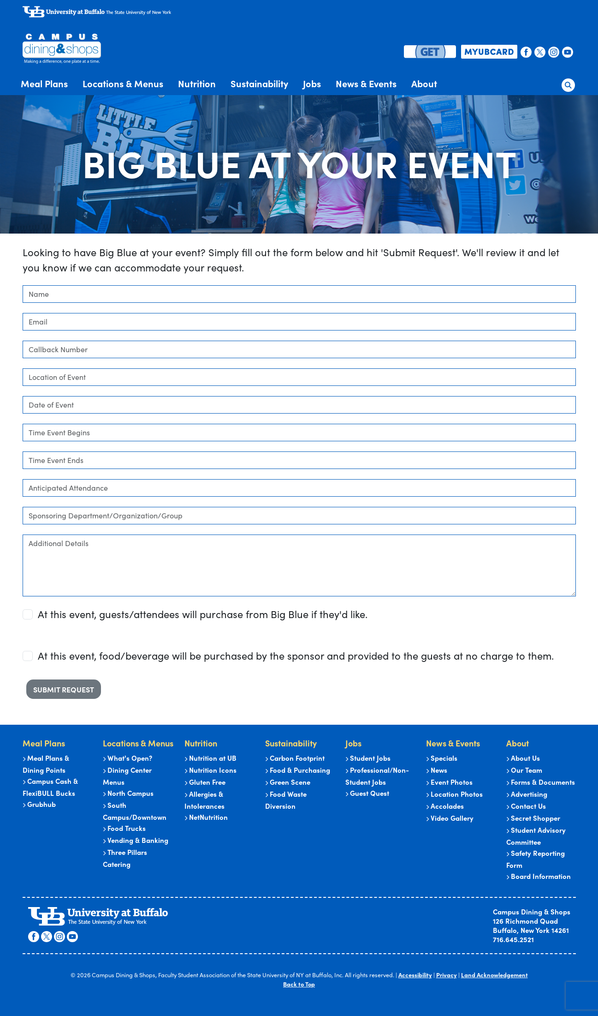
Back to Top (299, 984)
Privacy (447, 975)
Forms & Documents (540, 782)
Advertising (526, 794)
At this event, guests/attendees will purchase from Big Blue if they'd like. (202, 614)
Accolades (445, 806)
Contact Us (526, 806)
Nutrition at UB (210, 758)
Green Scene (287, 782)
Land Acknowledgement (494, 975)
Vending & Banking (135, 840)
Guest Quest (367, 793)
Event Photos (449, 782)
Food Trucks (124, 828)
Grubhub (39, 804)
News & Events (366, 83)
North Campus (128, 793)
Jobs (312, 83)
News (436, 770)
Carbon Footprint (295, 758)
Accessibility (416, 975)
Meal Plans (44, 83)
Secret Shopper (533, 818)
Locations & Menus (123, 83)
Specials (441, 758)
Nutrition (197, 83)
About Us (523, 758)
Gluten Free (204, 782)
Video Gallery (450, 818)
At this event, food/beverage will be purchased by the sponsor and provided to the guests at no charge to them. (296, 655)
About (424, 83)
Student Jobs (368, 758)
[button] (568, 83)
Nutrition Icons (210, 770)
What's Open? (127, 758)
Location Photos (454, 794)
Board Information (538, 876)
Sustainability (259, 83)
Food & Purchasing (297, 770)
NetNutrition (206, 817)
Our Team (524, 770)
